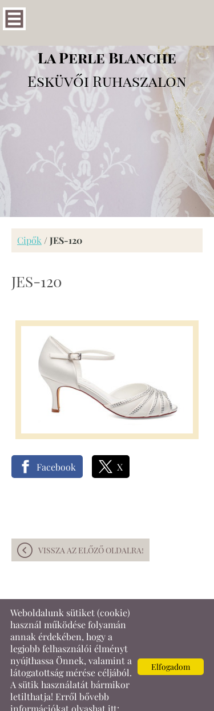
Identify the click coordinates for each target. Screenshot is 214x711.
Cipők (29, 217)
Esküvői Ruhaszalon (107, 46)
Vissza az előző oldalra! (91, 527)
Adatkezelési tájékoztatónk (66, 698)
